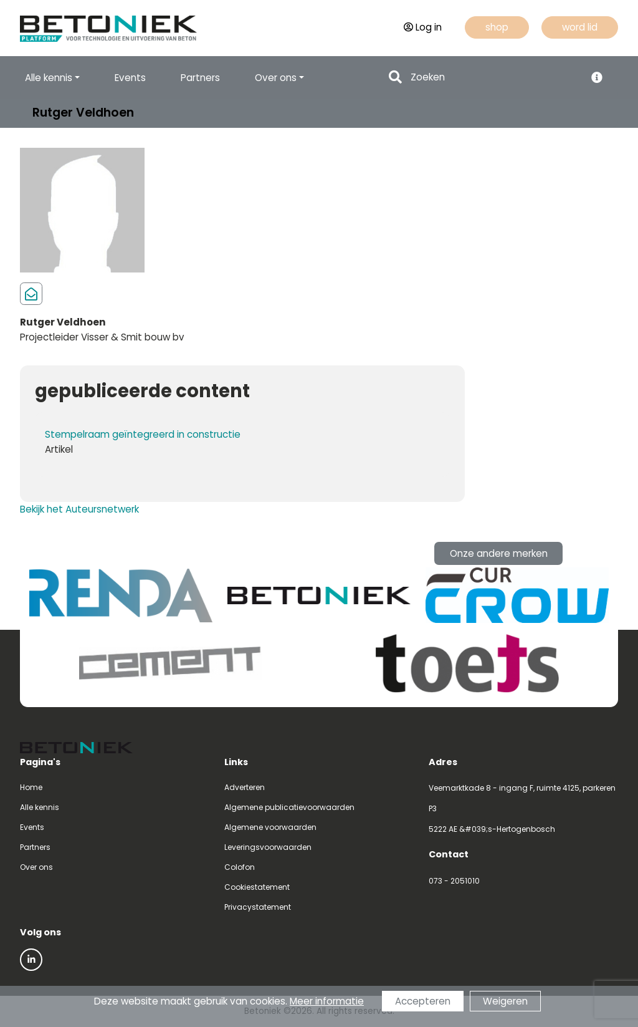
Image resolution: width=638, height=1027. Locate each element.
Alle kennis (39, 807)
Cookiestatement (257, 887)
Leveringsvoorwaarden (268, 847)
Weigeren (505, 1001)
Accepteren (422, 1001)
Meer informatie (327, 1001)
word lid (580, 27)
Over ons (36, 867)
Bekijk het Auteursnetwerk (79, 509)
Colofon (239, 867)
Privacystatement (257, 907)
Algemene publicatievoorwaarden (289, 807)
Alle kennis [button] (48, 77)
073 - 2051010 (454, 880)
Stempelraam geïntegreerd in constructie (142, 434)
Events (130, 77)
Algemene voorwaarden (270, 827)
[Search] (494, 77)
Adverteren (244, 787)
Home (31, 787)
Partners (200, 77)
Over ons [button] (276, 77)
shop (496, 27)
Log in (423, 27)
